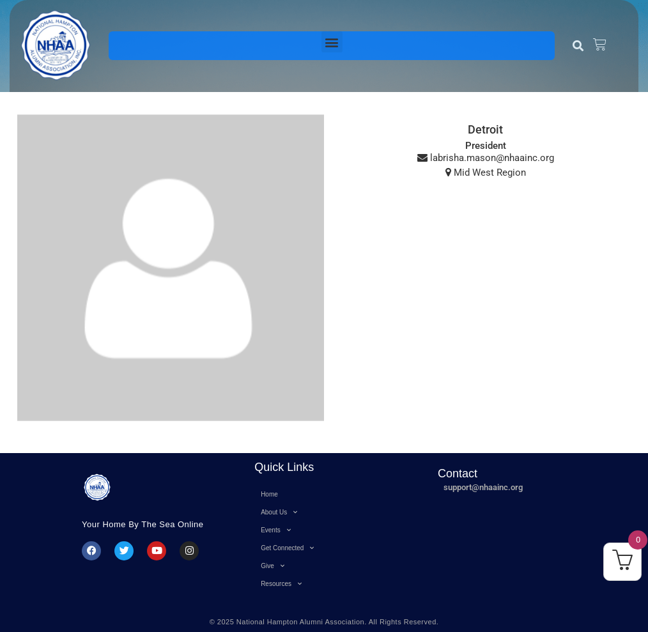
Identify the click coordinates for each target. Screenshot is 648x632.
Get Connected (287, 548)
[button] (332, 41)
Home (269, 494)
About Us (279, 512)
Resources (281, 583)
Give (272, 565)
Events (276, 530)
